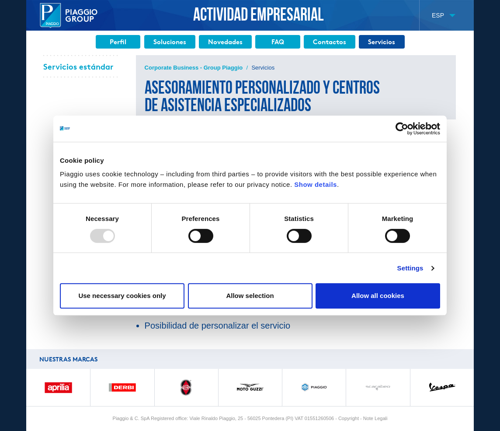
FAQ (277, 42)
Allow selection (250, 295)
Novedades (225, 42)
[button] (444, 15)
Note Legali (375, 418)
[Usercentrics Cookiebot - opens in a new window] (402, 128)
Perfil (118, 42)
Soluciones (169, 42)
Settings (410, 268)
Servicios (381, 42)
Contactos (329, 42)
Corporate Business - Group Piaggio (194, 67)
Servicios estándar (78, 66)
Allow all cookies (377, 295)
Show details (315, 184)
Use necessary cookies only (122, 295)
